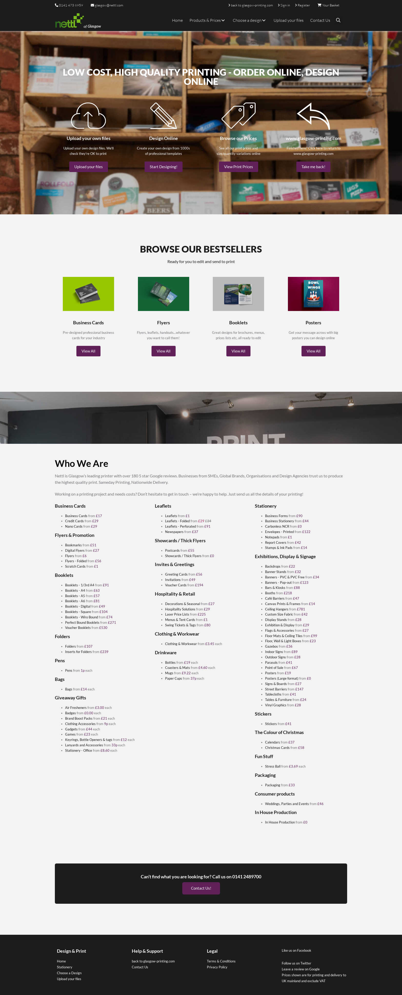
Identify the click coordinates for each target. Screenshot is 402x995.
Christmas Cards (277, 748)
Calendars (272, 742)
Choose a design (250, 20)
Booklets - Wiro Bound (81, 617)
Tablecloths (273, 694)
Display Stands (276, 620)
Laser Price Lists (177, 614)
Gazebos (271, 646)
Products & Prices (207, 20)
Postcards (172, 550)
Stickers (271, 724)
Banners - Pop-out (278, 582)
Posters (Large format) (281, 678)
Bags (68, 689)
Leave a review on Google (301, 967)
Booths (270, 593)
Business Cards (76, 516)
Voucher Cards (176, 585)
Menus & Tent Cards (180, 620)
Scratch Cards (75, 566)
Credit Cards (74, 521)
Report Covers (275, 542)
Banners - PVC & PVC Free (285, 577)
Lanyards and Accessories (84, 745)
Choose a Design (69, 971)
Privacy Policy (217, 965)
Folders (70, 646)
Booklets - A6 (75, 601)
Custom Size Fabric (279, 614)
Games (70, 734)
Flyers (69, 556)
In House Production (280, 822)
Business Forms (276, 516)
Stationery (64, 965)
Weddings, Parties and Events (287, 804)
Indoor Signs (274, 652)
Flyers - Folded (76, 561)
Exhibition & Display (280, 625)
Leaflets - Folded (177, 521)
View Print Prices (238, 166)
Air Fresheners (76, 708)
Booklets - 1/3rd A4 (79, 585)
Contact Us (320, 20)
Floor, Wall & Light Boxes (283, 641)
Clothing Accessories (80, 724)
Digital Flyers (75, 550)
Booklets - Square (78, 612)
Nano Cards (74, 526)
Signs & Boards (276, 684)
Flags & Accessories (279, 630)
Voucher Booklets (78, 628)
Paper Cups (173, 678)
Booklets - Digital (78, 606)
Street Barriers (276, 689)
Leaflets (171, 516)
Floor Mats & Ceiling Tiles (284, 636)
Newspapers (174, 532)
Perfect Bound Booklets (82, 622)
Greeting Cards (176, 574)
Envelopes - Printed (279, 532)
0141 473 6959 (71, 5)
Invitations (173, 580)
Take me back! (313, 166)
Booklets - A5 (75, 596)
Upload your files (289, 20)
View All (88, 351)
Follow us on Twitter (296, 961)
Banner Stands (275, 572)
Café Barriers (275, 598)
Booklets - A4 (75, 590)
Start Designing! (163, 166)
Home (177, 20)
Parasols (271, 662)
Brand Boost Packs (79, 718)
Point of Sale (274, 668)
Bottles (170, 662)
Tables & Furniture (278, 700)
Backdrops (272, 566)
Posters (270, 673)
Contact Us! (201, 886)
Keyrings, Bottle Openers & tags (88, 740)
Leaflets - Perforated (180, 526)
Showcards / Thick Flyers (183, 556)
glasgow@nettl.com (107, 5)
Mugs (169, 673)
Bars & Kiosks (275, 588)
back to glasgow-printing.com (153, 959)
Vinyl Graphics (275, 705)
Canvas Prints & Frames (282, 604)
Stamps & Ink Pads (279, 548)
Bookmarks (73, 545)
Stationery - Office (78, 750)
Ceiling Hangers (276, 609)
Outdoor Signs (275, 657)
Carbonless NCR (277, 526)
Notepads (272, 537)
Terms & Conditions (221, 959)
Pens (68, 670)
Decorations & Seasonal (182, 604)
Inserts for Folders (78, 652)
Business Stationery (279, 521)
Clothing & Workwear (181, 644)
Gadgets (71, 729)
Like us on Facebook (296, 949)
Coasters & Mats (177, 668)
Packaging (272, 785)
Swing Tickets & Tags (180, 625)
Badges (70, 713)
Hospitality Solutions (180, 609)
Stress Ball (273, 766)
